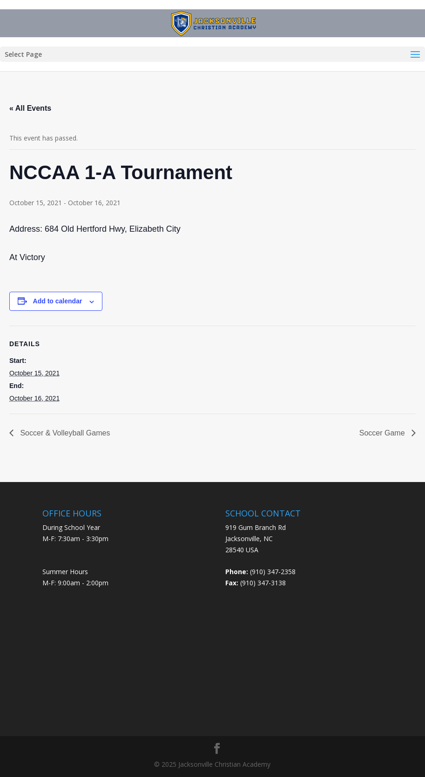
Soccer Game (383, 433)
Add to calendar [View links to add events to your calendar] (57, 301)
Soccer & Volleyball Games (64, 433)
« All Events (30, 108)
